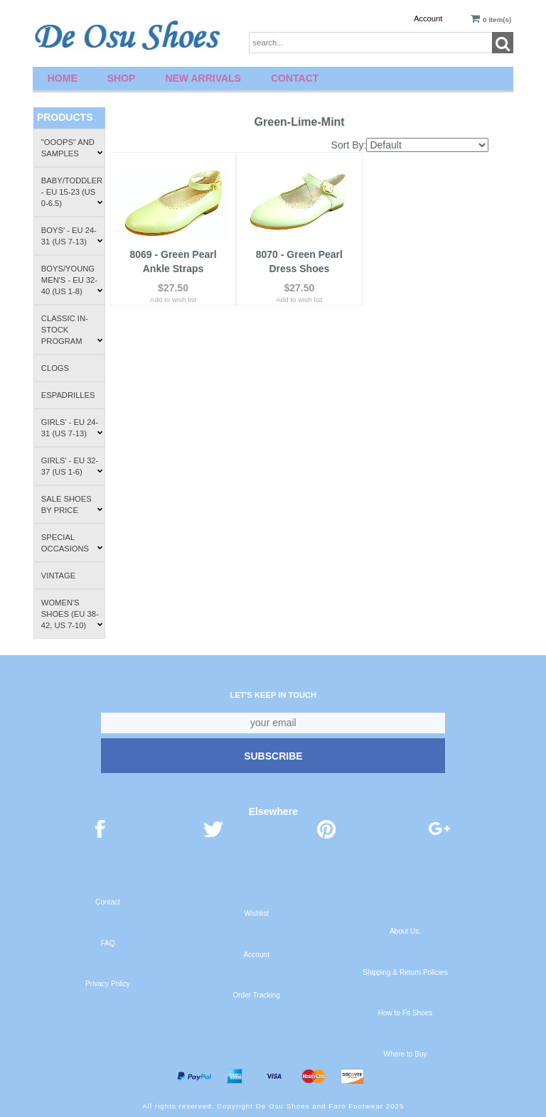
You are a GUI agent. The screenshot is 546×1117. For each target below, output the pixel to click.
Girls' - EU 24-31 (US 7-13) (72, 428)
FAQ (107, 943)
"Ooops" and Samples (72, 148)
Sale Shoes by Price (72, 504)
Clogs (55, 368)
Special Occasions (72, 543)
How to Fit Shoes (405, 1013)
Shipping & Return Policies (405, 972)
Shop (121, 78)
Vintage (58, 575)
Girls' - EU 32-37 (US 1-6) (72, 466)
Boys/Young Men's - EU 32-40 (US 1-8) (72, 280)
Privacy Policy (107, 984)
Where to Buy (405, 1054)
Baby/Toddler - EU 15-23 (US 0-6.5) (72, 191)
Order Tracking (256, 995)
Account (428, 18)
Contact (294, 78)
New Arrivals (203, 78)
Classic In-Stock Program (72, 329)
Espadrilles (68, 395)
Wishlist (256, 913)
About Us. (405, 931)
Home (62, 78)
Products (65, 117)
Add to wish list (173, 297)
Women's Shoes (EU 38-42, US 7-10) (72, 614)
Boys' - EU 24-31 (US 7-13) (72, 236)
